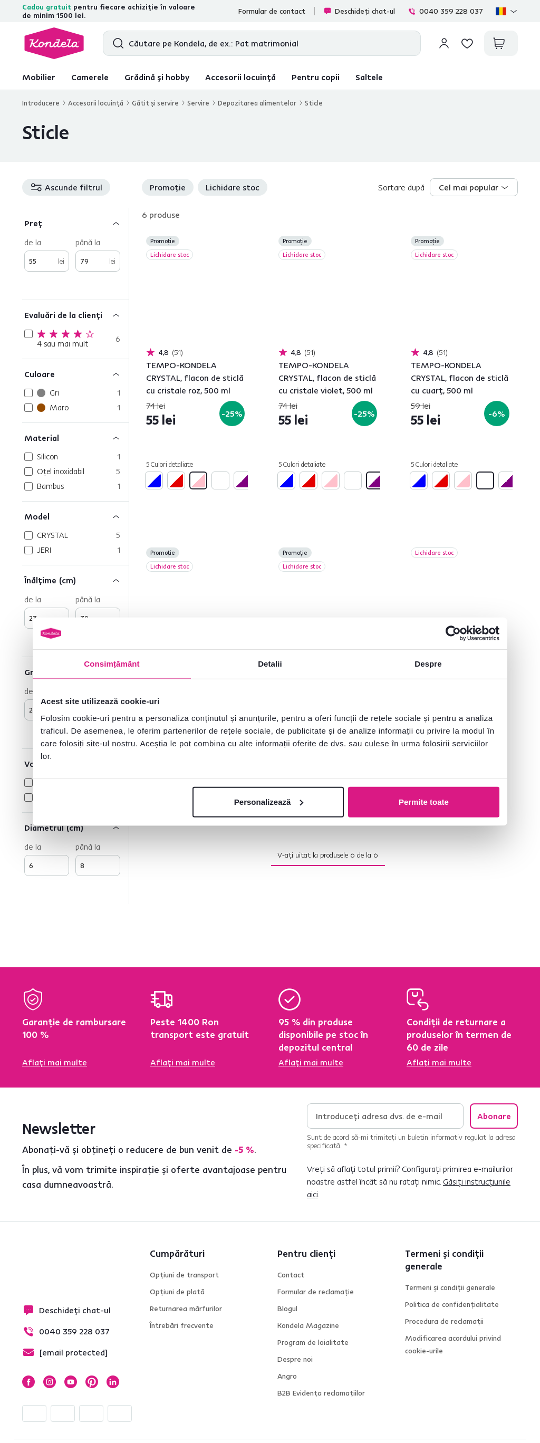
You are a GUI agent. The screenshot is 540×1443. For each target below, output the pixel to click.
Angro (287, 1376)
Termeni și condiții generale (450, 1287)
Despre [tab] (427, 663)
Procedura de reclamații (444, 1321)
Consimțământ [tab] (111, 663)
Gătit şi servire (155, 103)
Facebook (28, 1381)
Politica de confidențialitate (452, 1304)
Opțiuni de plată (177, 1291)
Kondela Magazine (308, 1325)
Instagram (49, 1381)
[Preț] (75, 222)
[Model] (75, 516)
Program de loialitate (313, 1342)
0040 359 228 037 (445, 11)
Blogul (287, 1308)
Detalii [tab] (270, 663)
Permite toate (424, 801)
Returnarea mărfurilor (186, 1308)
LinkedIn (113, 1381)
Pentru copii (316, 77)
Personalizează (269, 801)
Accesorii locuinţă (95, 103)
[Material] (75, 437)
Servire (198, 103)
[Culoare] (75, 373)
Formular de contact (271, 11)
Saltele (369, 77)
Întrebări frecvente (182, 1325)
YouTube (70, 1381)
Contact (290, 1275)
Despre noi (295, 1359)
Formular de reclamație (315, 1291)
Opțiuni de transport (184, 1275)
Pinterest (91, 1381)
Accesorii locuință (240, 77)
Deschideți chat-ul (359, 11)
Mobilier (38, 77)
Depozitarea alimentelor (257, 103)
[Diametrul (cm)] (75, 827)
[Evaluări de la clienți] (75, 314)
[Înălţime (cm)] (75, 579)
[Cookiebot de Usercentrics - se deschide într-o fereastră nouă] (453, 633)
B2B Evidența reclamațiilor (321, 1393)
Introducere (41, 103)
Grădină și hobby (156, 77)
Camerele (90, 77)
